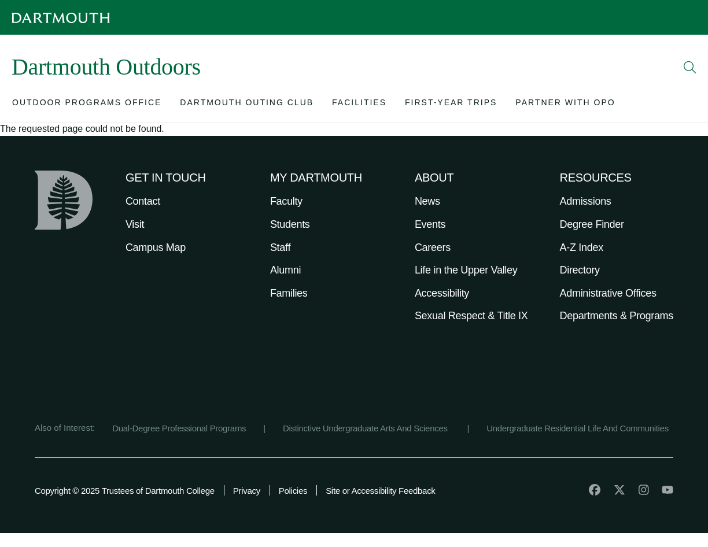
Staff (280, 247)
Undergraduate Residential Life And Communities (577, 428)
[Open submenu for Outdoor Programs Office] (86, 105)
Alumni (285, 270)
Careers (433, 247)
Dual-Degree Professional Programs (179, 428)
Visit (135, 224)
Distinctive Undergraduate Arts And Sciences (366, 428)
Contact (143, 201)
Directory (580, 270)
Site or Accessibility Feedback (380, 491)
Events (430, 224)
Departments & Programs (616, 315)
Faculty (286, 201)
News (427, 201)
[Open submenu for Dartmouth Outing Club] (247, 105)
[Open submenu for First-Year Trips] (451, 105)
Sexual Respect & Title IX (471, 315)
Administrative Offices (608, 293)
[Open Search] (690, 67)
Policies (293, 491)
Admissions (585, 201)
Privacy (246, 491)
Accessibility (442, 293)
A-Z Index (581, 247)
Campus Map (156, 247)
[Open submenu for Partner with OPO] (565, 105)
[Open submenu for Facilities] (359, 105)
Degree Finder (592, 224)
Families (289, 293)
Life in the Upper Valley (466, 270)
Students (290, 224)
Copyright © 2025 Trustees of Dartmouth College (125, 491)
